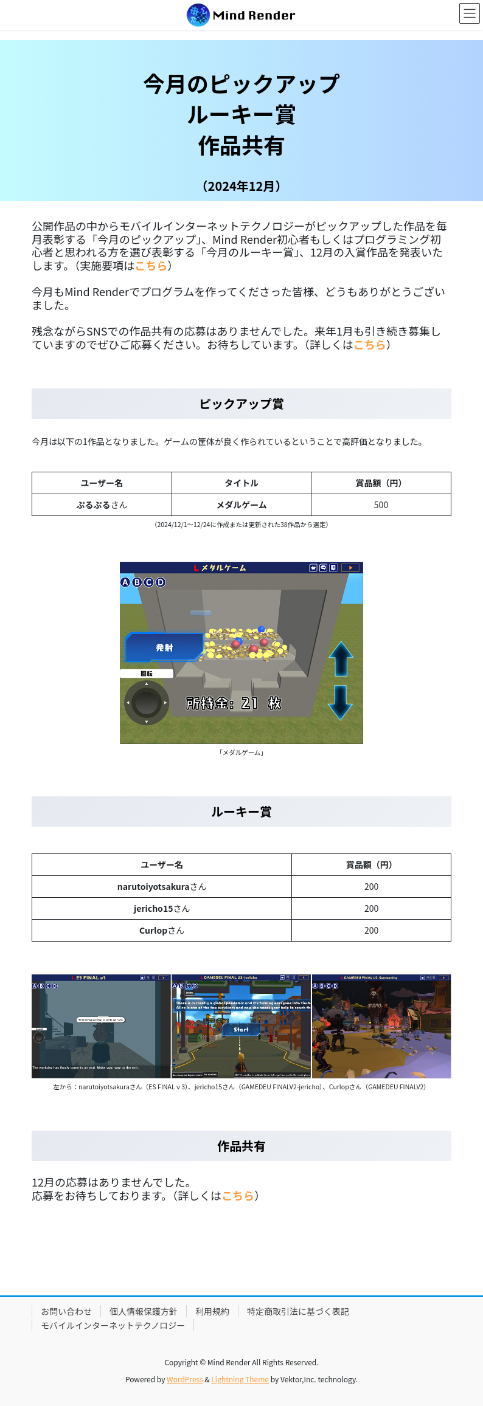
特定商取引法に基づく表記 (298, 1311)
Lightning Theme (240, 1379)
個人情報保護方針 (143, 1311)
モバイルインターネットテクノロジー (113, 1325)
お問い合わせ (66, 1311)
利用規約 (212, 1311)
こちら (369, 344)
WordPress (185, 1379)
